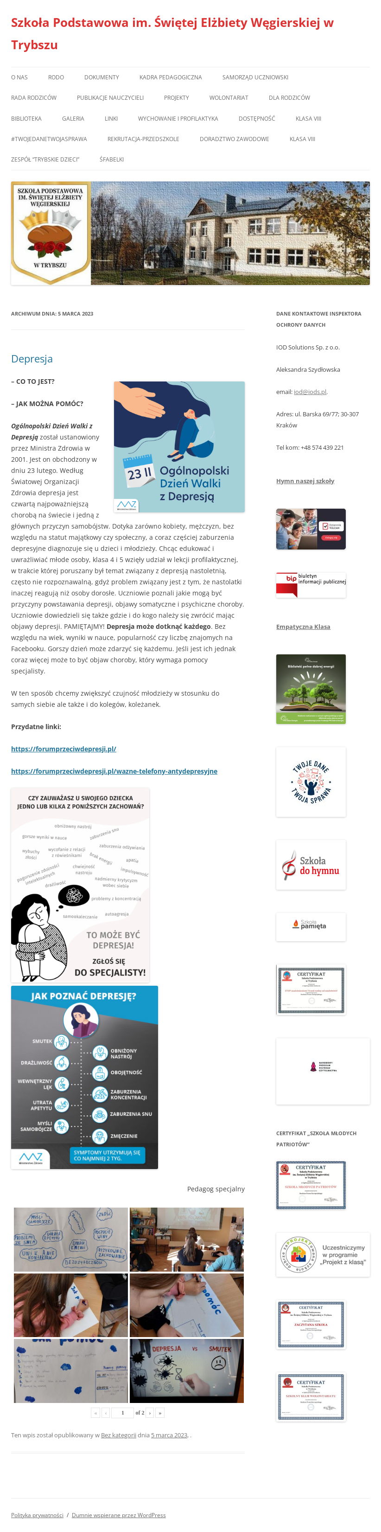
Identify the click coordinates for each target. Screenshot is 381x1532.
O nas (19, 77)
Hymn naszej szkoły (305, 481)
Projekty (176, 98)
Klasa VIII (308, 119)
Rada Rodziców (34, 98)
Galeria (73, 119)
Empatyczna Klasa (303, 626)
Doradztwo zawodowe (234, 139)
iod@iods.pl (310, 392)
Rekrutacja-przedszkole (143, 139)
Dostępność (257, 119)
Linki (111, 119)
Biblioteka (26, 119)
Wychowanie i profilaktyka (178, 119)
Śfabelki (112, 159)
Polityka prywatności (37, 1515)
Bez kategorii (118, 1435)
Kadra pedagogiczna (171, 77)
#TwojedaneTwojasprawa (49, 139)
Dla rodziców (289, 98)
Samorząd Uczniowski (255, 77)
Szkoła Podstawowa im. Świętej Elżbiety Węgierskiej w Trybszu (172, 33)
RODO (56, 77)
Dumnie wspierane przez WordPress (119, 1515)
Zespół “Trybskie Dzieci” (45, 159)
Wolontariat (229, 98)
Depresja (32, 358)
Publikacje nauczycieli (110, 98)
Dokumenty (101, 77)
